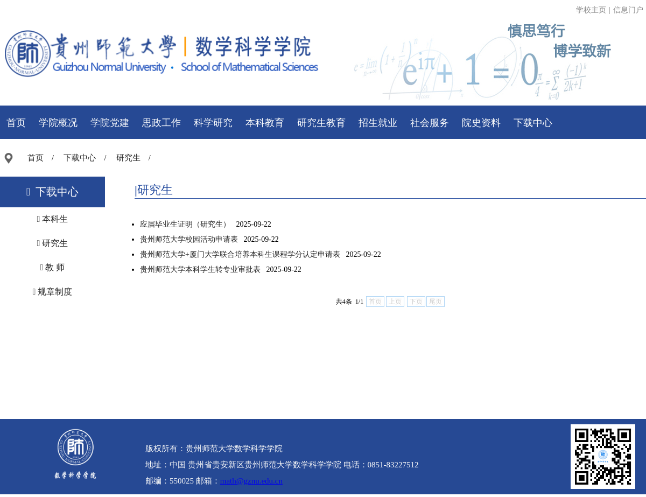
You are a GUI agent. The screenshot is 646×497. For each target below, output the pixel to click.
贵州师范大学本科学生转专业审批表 (200, 269)
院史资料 (481, 122)
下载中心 (533, 122)
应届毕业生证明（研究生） (185, 224)
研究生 (128, 157)
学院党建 (109, 122)
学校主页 (591, 10)
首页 (16, 122)
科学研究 (213, 122)
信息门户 (628, 10)
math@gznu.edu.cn (251, 481)
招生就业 (378, 122)
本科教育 (264, 122)
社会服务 (429, 122)
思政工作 (161, 122)
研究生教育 (321, 122)
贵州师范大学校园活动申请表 (189, 239)
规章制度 (53, 291)
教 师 (52, 267)
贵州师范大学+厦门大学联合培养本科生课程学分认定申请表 (240, 254)
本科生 (52, 218)
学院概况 (58, 122)
